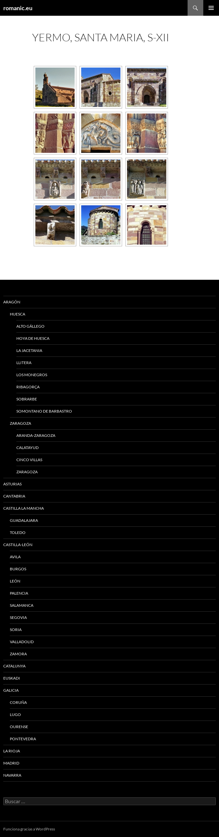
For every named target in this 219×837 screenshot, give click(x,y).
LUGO (15, 714)
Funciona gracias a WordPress (29, 829)
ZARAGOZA (20, 423)
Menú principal (211, 8)
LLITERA (23, 362)
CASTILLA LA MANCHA (23, 508)
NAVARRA (12, 775)
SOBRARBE (26, 399)
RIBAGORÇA (28, 386)
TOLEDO (18, 532)
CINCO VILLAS (29, 459)
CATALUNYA (14, 665)
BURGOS (18, 568)
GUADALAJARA (24, 520)
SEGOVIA (18, 617)
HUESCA (17, 314)
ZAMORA (18, 653)
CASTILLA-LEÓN (17, 544)
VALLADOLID (22, 641)
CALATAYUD (27, 447)
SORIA (16, 629)
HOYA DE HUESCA (32, 338)
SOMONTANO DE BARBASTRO (44, 411)
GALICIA (11, 690)
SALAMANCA (21, 605)
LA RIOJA (11, 750)
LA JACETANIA (29, 350)
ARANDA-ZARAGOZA (35, 435)
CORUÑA (18, 702)
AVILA (15, 556)
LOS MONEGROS (31, 374)
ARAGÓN (11, 301)
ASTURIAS (12, 483)
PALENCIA (19, 593)
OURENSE (19, 726)
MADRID (11, 763)
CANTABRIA (14, 496)
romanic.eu (17, 7)
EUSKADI (11, 678)
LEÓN (15, 581)
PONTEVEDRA (23, 738)
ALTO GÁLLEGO (30, 326)
